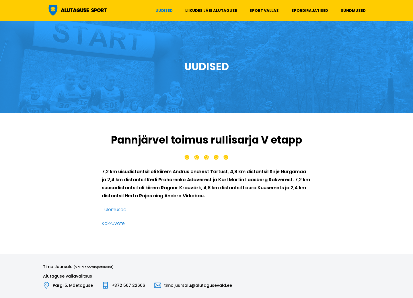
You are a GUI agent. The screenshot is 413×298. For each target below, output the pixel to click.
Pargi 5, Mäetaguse (73, 285)
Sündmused (353, 10)
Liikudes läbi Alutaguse (211, 10)
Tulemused (114, 209)
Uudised (164, 10)
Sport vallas (264, 10)
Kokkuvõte (113, 223)
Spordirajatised (309, 10)
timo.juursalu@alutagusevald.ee (198, 285)
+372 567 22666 (128, 285)
